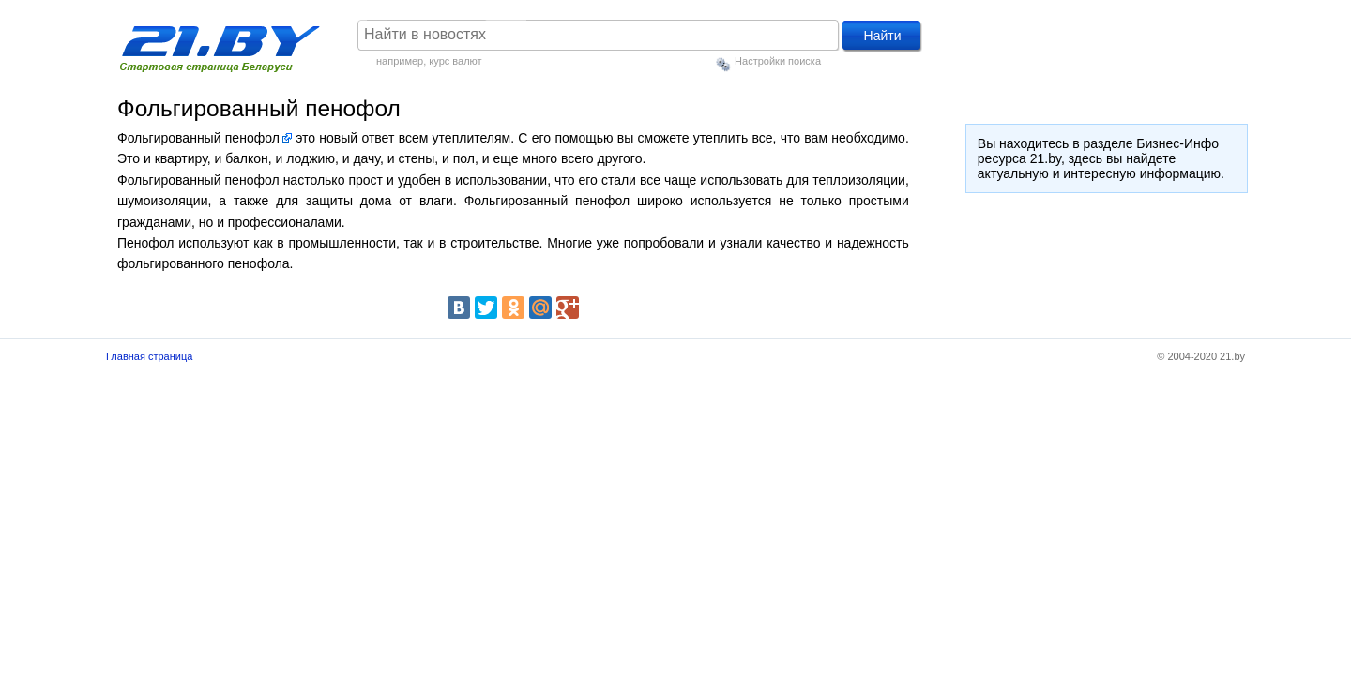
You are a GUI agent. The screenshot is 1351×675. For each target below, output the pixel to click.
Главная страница (149, 356)
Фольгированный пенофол (198, 137)
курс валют (455, 61)
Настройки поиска (778, 61)
